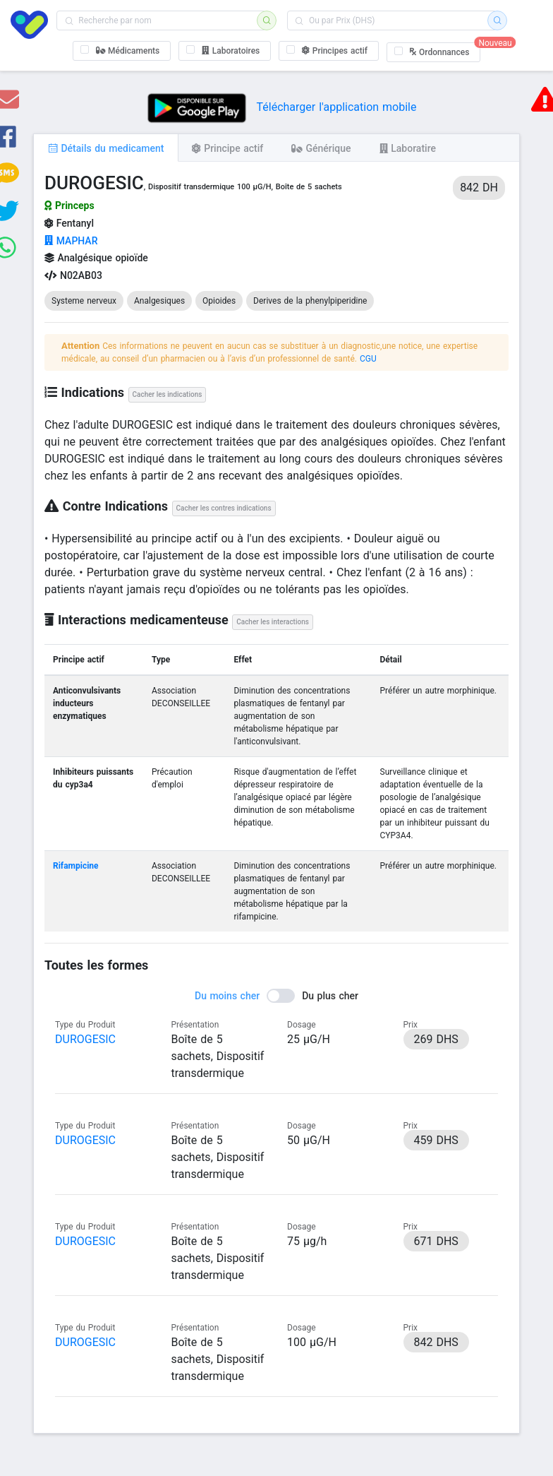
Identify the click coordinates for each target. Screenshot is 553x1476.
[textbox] (161, 20)
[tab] (105, 147)
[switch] (276, 996)
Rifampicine (76, 866)
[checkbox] (122, 51)
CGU (368, 359)
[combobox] (161, 20)
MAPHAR (70, 240)
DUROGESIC (85, 1039)
